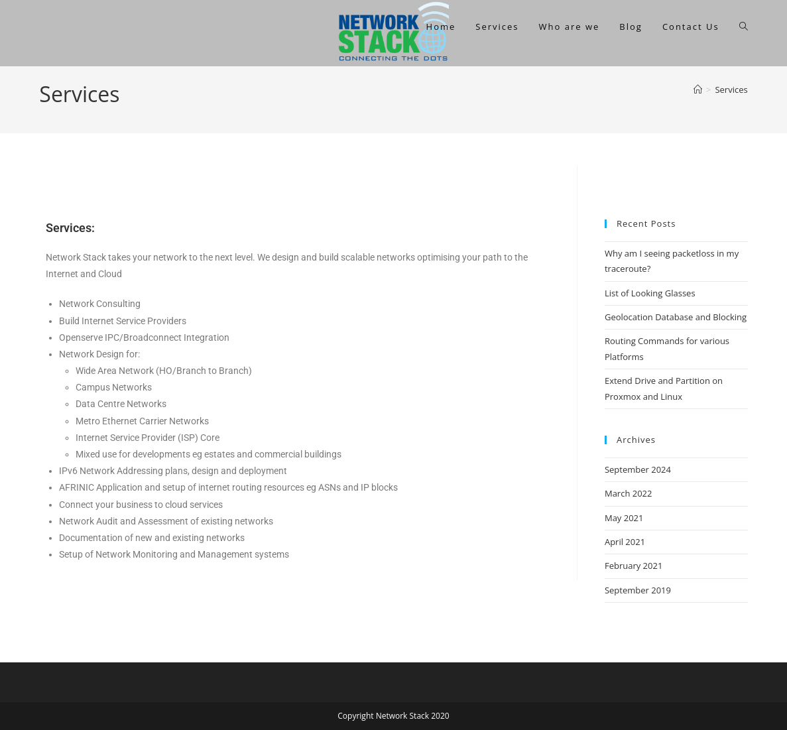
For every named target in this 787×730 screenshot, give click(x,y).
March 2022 (628, 493)
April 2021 (625, 542)
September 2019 (638, 590)
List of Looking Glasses (650, 293)
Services (731, 89)
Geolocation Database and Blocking (676, 317)
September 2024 (638, 469)
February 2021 (633, 566)
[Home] (698, 89)
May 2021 (624, 518)
